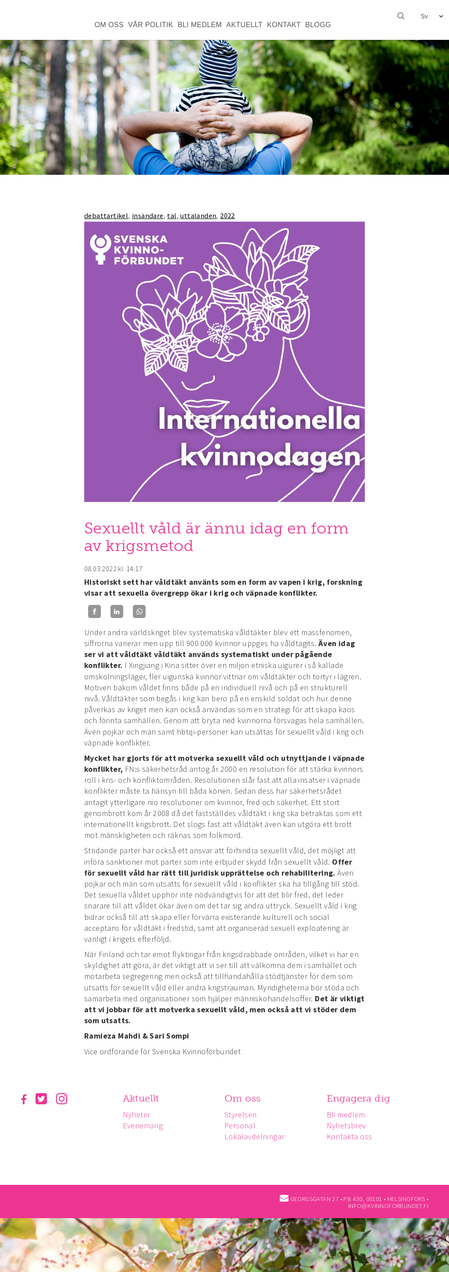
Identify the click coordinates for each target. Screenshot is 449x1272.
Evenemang (144, 1125)
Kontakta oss (353, 1136)
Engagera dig (362, 1098)
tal (171, 215)
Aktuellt (142, 1098)
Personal (242, 1125)
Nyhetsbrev (350, 1125)
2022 (227, 215)
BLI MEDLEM (200, 24)
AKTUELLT (244, 24)
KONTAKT (284, 24)
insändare (148, 215)
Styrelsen (243, 1114)
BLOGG (318, 24)
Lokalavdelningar (257, 1136)
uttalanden (198, 215)
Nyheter (138, 1114)
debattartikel (106, 215)
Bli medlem (350, 1114)
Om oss (245, 1098)
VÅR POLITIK (150, 24)
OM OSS (109, 24)
